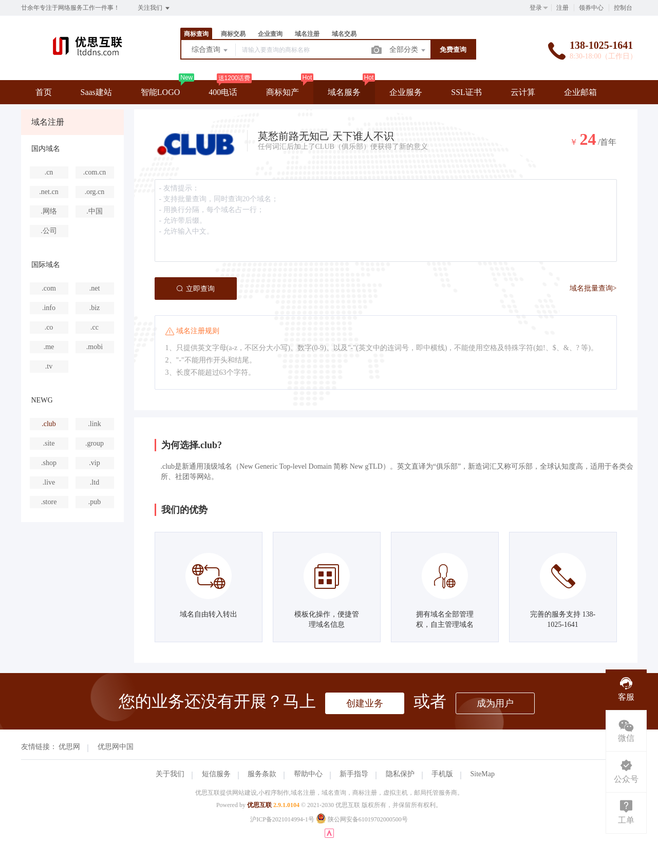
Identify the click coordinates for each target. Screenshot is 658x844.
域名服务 (344, 92)
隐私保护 (400, 774)
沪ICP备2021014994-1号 (282, 819)
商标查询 (196, 33)
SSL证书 (466, 92)
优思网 (69, 747)
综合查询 (211, 50)
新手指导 (354, 774)
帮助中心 (308, 774)
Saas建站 (96, 92)
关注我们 (154, 8)
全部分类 (408, 50)
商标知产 (282, 92)
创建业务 (364, 703)
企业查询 (270, 33)
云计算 (523, 92)
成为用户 (495, 703)
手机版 (442, 774)
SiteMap (483, 774)
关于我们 (170, 774)
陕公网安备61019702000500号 (362, 819)
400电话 (223, 92)
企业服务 (405, 92)
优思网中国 (116, 747)
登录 (536, 7)
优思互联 (259, 805)
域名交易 (344, 33)
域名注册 (307, 33)
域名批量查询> (593, 288)
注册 (562, 7)
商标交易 (233, 33)
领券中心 (591, 7)
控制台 (623, 7)
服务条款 (262, 774)
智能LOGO (160, 92)
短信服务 (216, 774)
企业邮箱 (580, 92)
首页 (43, 92)
